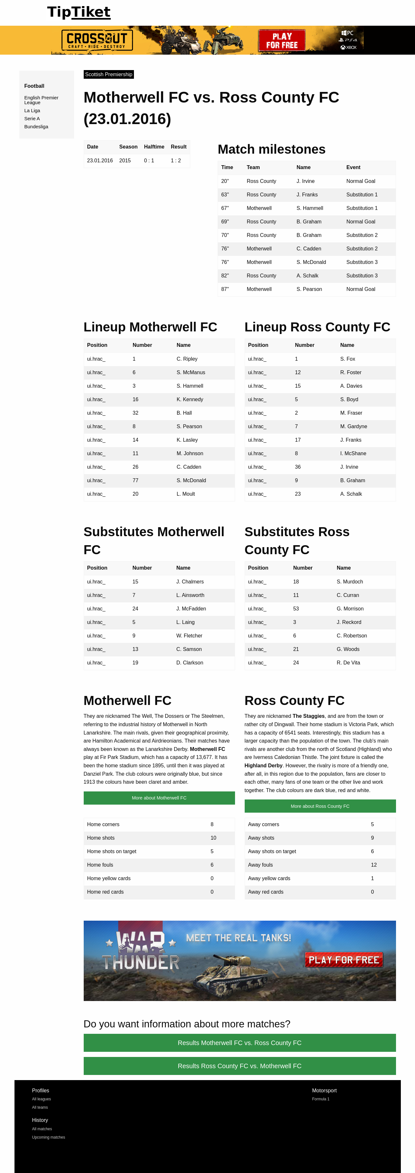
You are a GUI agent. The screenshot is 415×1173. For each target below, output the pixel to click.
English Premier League (41, 100)
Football (34, 86)
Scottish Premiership (109, 74)
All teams (40, 1107)
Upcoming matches (48, 1137)
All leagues (41, 1099)
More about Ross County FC (320, 806)
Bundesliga (36, 126)
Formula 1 (321, 1099)
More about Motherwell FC (159, 797)
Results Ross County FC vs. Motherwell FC (240, 1065)
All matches (42, 1129)
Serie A (32, 118)
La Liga (32, 110)
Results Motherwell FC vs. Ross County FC (240, 1042)
